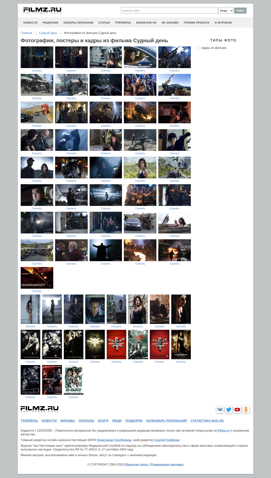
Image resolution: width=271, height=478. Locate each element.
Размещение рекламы (167, 464)
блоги (103, 420)
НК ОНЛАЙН (170, 22)
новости (30, 22)
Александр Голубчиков (114, 440)
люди (117, 420)
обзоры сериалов (78, 22)
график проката (196, 22)
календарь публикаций (166, 420)
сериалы (86, 420)
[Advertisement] (225, 115)
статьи (104, 22)
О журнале (223, 22)
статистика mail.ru (207, 420)
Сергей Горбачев (166, 440)
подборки (133, 420)
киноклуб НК (146, 22)
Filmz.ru (223, 430)
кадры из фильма (214, 47)
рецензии (50, 22)
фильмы (67, 420)
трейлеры (123, 22)
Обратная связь (136, 464)
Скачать (37, 70)
